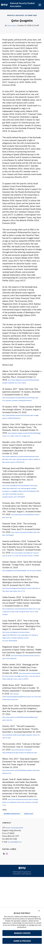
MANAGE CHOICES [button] (22, 933)
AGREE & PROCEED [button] (22, 941)
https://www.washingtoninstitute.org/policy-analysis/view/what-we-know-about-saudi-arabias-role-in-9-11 (21, 631)
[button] (39, 910)
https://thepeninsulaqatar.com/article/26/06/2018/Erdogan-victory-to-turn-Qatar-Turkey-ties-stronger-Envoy (21, 450)
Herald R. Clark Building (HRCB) (17, 896)
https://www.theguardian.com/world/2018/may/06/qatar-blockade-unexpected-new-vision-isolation (21, 385)
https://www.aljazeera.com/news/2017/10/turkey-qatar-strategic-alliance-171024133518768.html (21, 426)
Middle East (28, 882)
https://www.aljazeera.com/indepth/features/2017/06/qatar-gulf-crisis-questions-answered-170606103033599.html (21, 406)
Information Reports (12, 882)
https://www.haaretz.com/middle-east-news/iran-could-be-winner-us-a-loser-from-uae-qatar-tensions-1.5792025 (21, 589)
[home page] (4, 5)
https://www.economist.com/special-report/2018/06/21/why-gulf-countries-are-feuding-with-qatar (21, 815)
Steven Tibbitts (12, 25)
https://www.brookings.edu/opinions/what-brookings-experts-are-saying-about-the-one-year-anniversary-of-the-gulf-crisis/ (21, 870)
